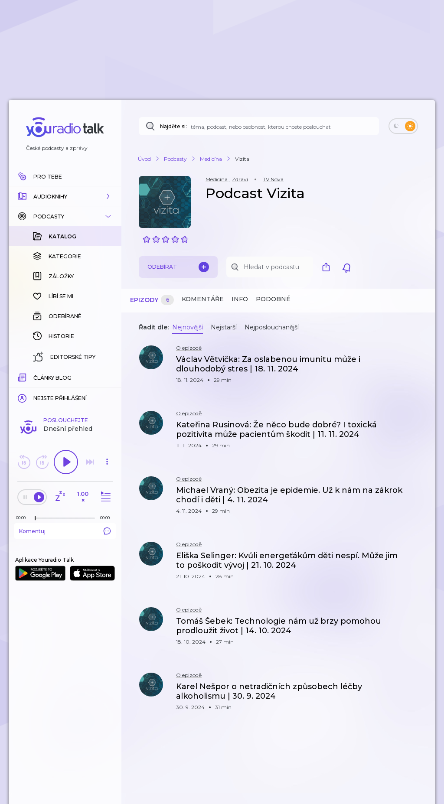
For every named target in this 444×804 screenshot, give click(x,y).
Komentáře (203, 299)
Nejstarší (224, 327)
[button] (65, 196)
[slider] (35, 377)
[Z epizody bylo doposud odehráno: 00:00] (23, 376)
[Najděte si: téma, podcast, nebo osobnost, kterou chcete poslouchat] (259, 126)
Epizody (152, 300)
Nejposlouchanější (272, 327)
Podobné (273, 299)
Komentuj (65, 390)
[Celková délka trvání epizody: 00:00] (107, 376)
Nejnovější (187, 327)
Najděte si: (173, 126)
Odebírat (178, 267)
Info (240, 299)
